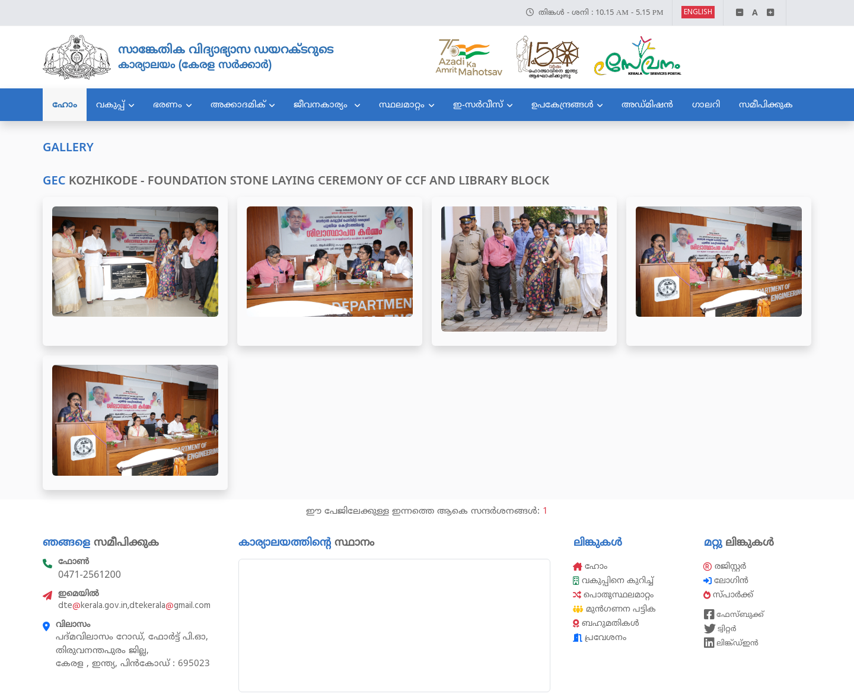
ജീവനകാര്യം (322, 104)
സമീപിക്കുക (766, 104)
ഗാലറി (706, 104)
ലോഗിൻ (727, 580)
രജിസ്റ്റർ (724, 566)
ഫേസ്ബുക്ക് (734, 614)
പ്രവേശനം (599, 637)
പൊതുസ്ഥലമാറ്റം (613, 594)
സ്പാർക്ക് (729, 594)
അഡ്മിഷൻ (647, 104)
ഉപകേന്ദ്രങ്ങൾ (562, 104)
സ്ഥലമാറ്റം (402, 104)
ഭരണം (167, 104)
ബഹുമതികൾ (606, 623)
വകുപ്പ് (110, 104)
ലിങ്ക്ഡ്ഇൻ (731, 643)
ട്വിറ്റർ (720, 629)
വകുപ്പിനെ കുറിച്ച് (614, 580)
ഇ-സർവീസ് (478, 104)
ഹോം (64, 104)
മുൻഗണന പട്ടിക (614, 609)
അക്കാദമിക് (238, 104)
